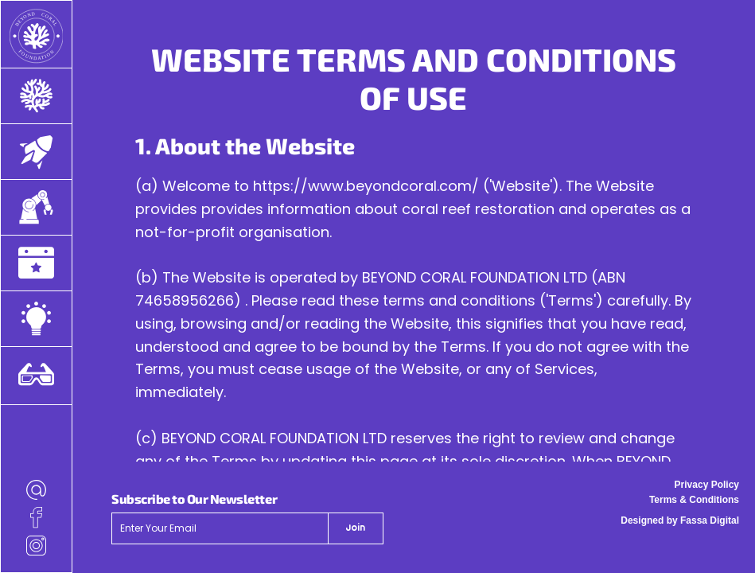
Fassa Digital (709, 520)
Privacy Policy (707, 484)
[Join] (355, 528)
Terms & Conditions (694, 499)
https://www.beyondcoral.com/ (366, 186)
